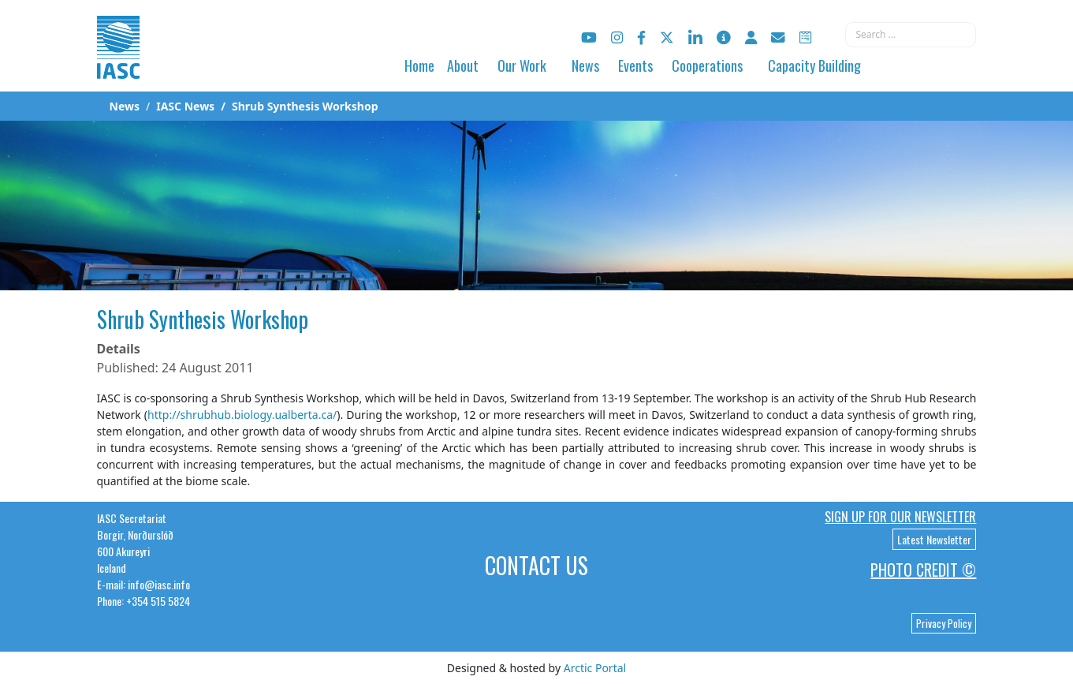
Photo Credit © (923, 569)
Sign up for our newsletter (900, 516)
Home (419, 65)
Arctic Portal (595, 667)
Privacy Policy (943, 623)
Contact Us (536, 565)
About (463, 65)
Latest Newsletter (934, 539)
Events (635, 65)
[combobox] (910, 34)
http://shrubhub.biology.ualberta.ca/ (242, 414)
